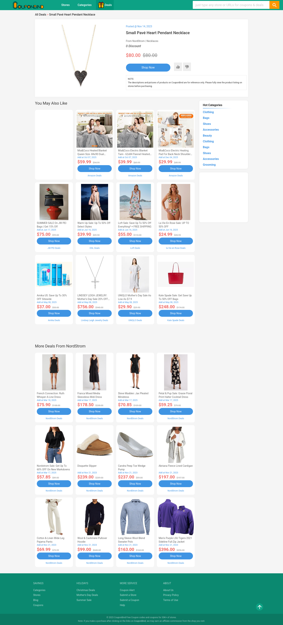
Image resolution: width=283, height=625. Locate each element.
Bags (206, 118)
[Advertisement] (54, 144)
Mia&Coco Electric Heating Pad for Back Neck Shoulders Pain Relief (175, 154)
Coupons (38, 605)
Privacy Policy (171, 595)
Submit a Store (128, 595)
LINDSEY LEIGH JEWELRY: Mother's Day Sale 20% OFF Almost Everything (92, 299)
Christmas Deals (86, 590)
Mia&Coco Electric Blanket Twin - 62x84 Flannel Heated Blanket (134, 154)
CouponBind (140, 621)
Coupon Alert (127, 590)
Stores (65, 5)
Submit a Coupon (129, 600)
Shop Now (148, 67)
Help (122, 605)
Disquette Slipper (87, 465)
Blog (35, 600)
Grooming (209, 164)
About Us (168, 590)
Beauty (207, 135)
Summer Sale (84, 600)
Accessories (211, 129)
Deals (105, 5)
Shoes (207, 124)
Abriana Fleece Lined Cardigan (176, 465)
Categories (85, 5)
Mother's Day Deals (87, 595)
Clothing (208, 112)
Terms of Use (170, 600)
